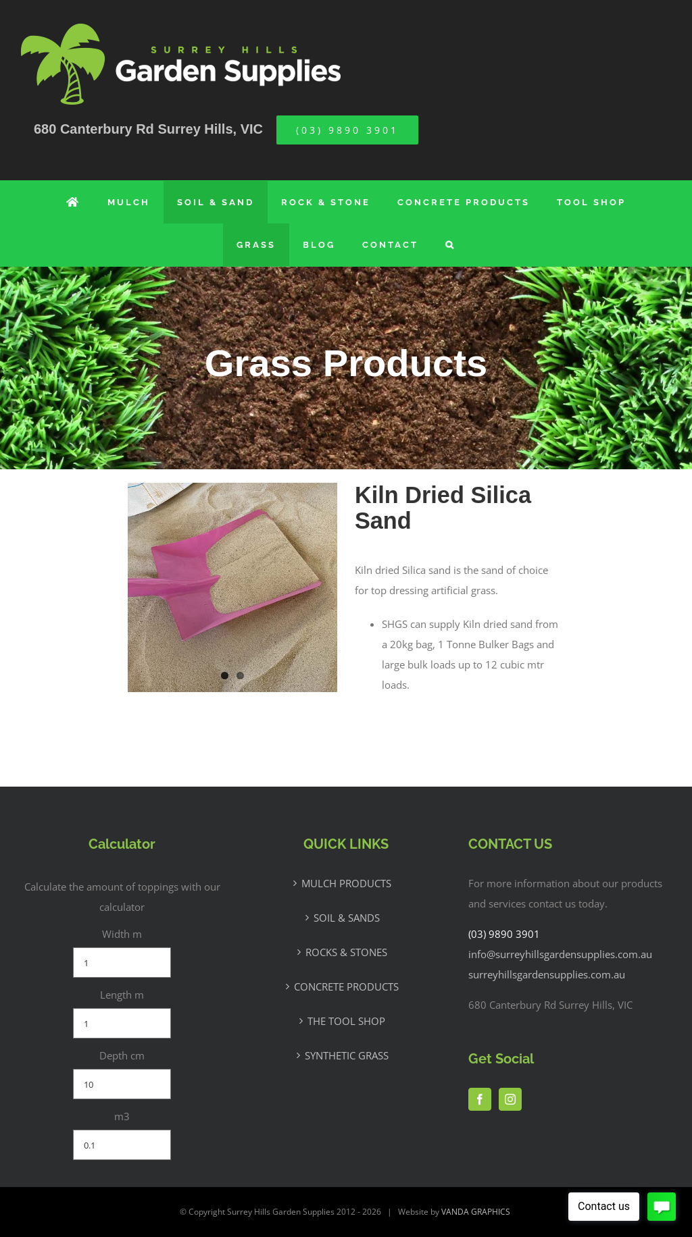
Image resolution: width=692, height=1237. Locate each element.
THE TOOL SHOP (346, 1021)
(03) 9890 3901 (504, 934)
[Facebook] (479, 1099)
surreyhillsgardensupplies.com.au (546, 974)
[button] (450, 244)
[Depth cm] (122, 1084)
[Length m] (122, 1023)
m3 (122, 1116)
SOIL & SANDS (347, 917)
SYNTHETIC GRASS (347, 1055)
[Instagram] (510, 1099)
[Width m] (122, 962)
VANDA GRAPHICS (475, 1211)
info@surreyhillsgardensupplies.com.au (560, 954)
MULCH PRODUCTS (346, 883)
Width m (122, 934)
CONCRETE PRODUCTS (346, 986)
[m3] (122, 1145)
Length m (122, 994)
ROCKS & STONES (346, 952)
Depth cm (122, 1055)
